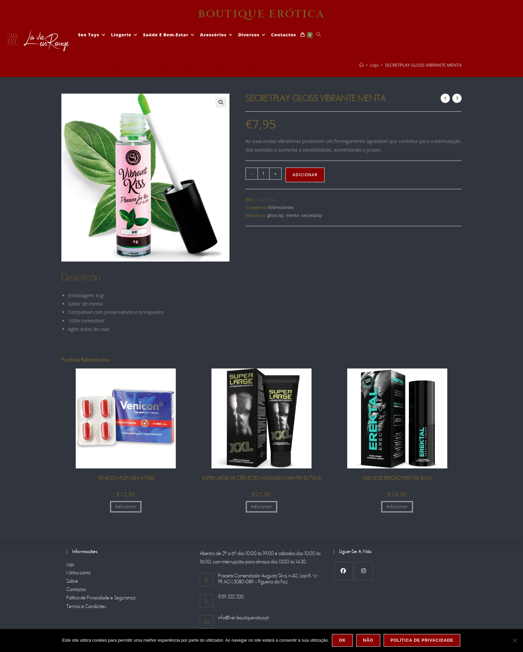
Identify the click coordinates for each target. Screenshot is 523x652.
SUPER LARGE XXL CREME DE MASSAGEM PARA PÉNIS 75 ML (261, 478)
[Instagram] (364, 571)
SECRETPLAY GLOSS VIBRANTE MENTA (423, 65)
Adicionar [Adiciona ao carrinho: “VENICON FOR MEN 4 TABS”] (125, 506)
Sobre (72, 581)
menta (292, 215)
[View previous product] (445, 98)
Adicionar (305, 175)
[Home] (361, 65)
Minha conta (78, 573)
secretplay (311, 215)
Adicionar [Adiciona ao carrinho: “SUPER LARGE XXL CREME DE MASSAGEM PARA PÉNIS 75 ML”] (261, 506)
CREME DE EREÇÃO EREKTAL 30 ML (397, 478)
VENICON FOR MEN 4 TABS (125, 478)
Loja (70, 565)
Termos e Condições (86, 607)
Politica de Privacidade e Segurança (100, 598)
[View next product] (457, 98)
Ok (343, 640)
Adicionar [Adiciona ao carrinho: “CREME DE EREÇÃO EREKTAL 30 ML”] (397, 506)
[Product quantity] (263, 174)
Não (369, 640)
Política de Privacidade (422, 640)
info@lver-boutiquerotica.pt (243, 618)
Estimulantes (281, 207)
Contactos (76, 590)
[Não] (514, 640)
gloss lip (276, 215)
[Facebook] (343, 571)
